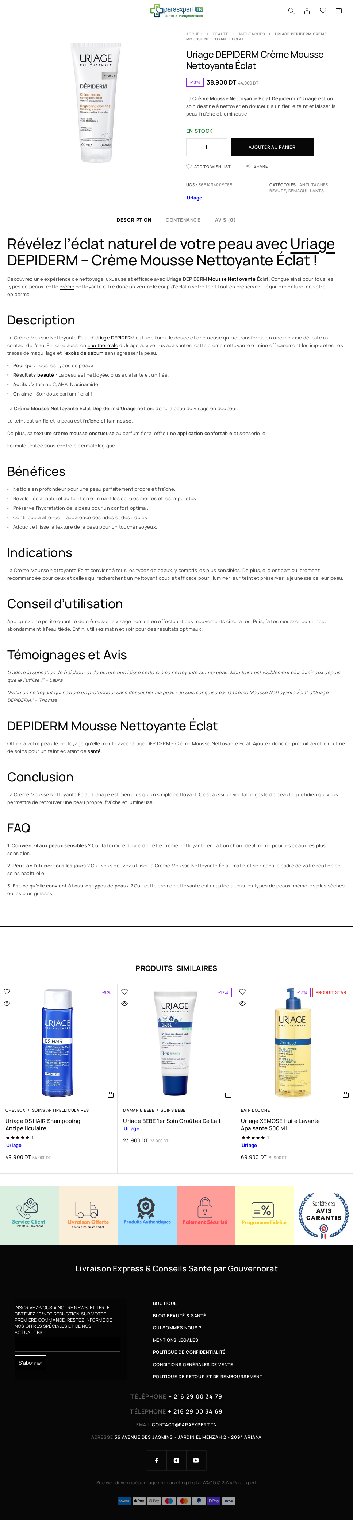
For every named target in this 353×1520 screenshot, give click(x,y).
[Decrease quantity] (191, 147)
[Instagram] (177, 1460)
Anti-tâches (251, 33)
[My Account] (307, 11)
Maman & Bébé (138, 1110)
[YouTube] (196, 1460)
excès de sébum (84, 353)
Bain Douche (255, 1110)
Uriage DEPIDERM (114, 337)
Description (134, 220)
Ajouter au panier (272, 147)
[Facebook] (157, 1460)
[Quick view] (22, 1003)
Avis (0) (225, 220)
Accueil (194, 33)
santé (94, 751)
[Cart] (338, 11)
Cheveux (15, 1110)
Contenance (183, 220)
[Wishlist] (323, 11)
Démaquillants (306, 190)
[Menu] (15, 11)
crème (67, 286)
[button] (111, 1095)
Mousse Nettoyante (232, 279)
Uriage (312, 243)
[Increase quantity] (222, 147)
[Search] (291, 11)
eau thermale (103, 345)
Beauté (221, 33)
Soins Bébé (173, 1110)
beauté (45, 375)
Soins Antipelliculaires (60, 1110)
